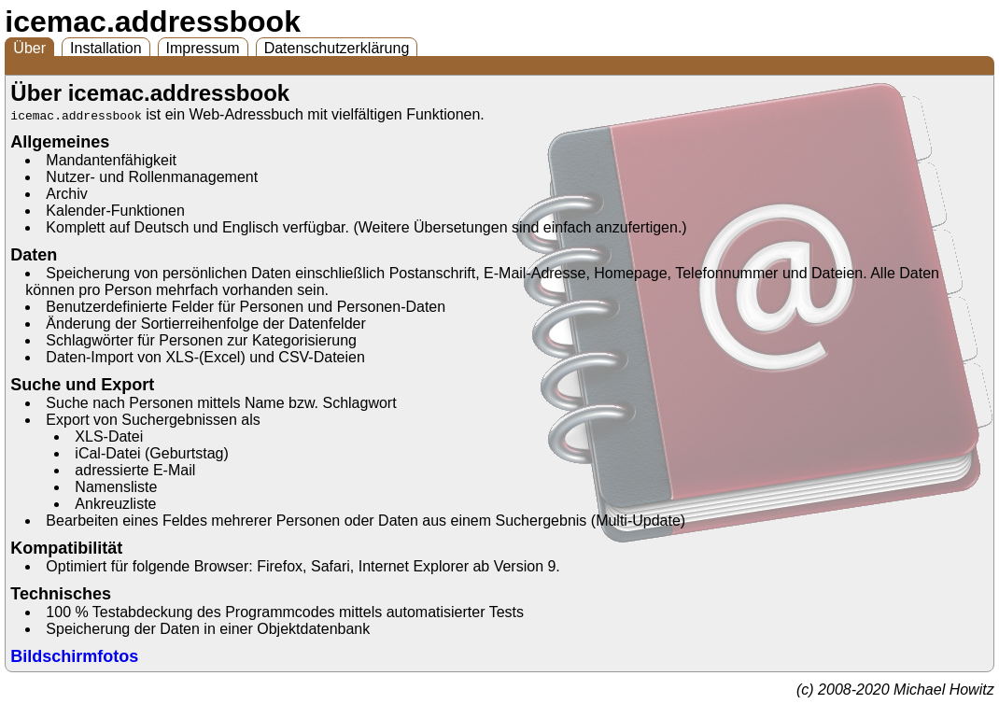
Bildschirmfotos (74, 656)
